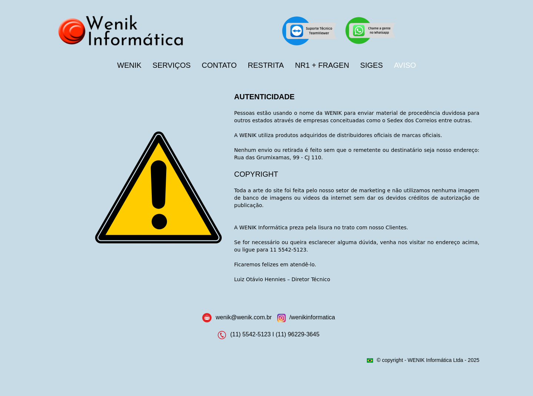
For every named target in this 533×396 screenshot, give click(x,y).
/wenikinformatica (312, 317)
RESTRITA (266, 65)
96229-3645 (303, 335)
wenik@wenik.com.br (244, 317)
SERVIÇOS (171, 65)
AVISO (405, 65)
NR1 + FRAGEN (322, 65)
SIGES (371, 65)
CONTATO (219, 65)
